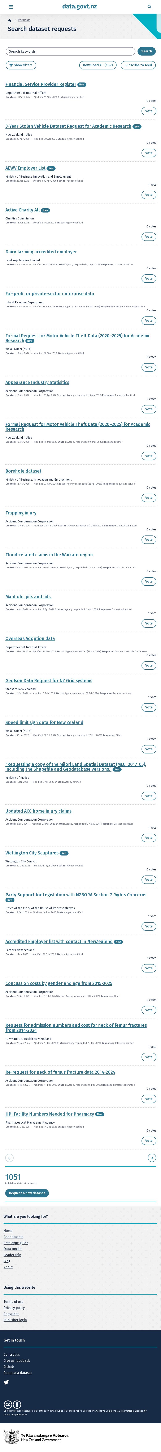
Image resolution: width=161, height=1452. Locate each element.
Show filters (23, 65)
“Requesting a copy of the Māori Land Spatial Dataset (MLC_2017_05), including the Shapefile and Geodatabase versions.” (75, 767)
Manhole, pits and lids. (28, 596)
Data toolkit (13, 1249)
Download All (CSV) (98, 65)
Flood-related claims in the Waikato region (49, 555)
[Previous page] (9, 1158)
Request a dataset (18, 1373)
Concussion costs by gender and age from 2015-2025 (58, 983)
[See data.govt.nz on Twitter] (6, 1382)
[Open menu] (10, 7)
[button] (149, 111)
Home (8, 1231)
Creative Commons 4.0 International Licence (121, 1410)
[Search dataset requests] (147, 51)
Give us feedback (17, 1361)
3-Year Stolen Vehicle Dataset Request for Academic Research (68, 126)
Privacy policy (14, 1308)
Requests (24, 20)
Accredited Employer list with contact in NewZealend (59, 941)
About (8, 1267)
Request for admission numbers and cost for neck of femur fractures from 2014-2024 (76, 1028)
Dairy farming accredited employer (41, 252)
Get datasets (13, 1237)
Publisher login (15, 1320)
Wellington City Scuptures (31, 853)
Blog (7, 1261)
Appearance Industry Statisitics (37, 382)
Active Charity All (22, 210)
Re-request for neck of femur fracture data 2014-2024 (60, 1072)
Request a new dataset (27, 1193)
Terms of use (13, 1302)
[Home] (9, 20)
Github (9, 1367)
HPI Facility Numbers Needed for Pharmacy (49, 1114)
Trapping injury (20, 513)
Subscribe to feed (138, 65)
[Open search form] (149, 7)
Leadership (12, 1255)
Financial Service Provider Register (40, 84)
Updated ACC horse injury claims (38, 811)
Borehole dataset (23, 471)
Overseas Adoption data (30, 638)
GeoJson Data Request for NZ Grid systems (48, 680)
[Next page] (152, 1158)
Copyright (11, 1314)
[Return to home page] (79, 7)
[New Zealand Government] (36, 1436)
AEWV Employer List (25, 168)
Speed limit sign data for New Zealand (44, 722)
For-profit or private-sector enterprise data (49, 293)
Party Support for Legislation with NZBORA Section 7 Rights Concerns (75, 895)
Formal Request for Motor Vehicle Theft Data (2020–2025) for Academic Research (77, 338)
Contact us (12, 1354)
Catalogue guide (16, 1243)
